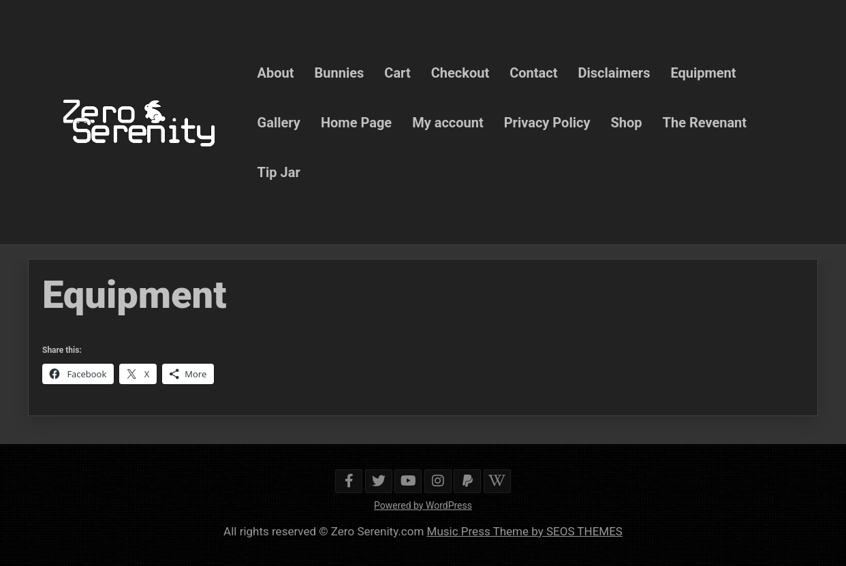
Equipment (703, 72)
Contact (533, 72)
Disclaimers (614, 72)
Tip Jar (278, 171)
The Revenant (705, 122)
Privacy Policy (547, 122)
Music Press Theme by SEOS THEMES (525, 531)
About (275, 72)
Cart (397, 72)
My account (448, 122)
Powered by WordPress (423, 505)
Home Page (356, 122)
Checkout (460, 72)
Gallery (278, 122)
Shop (626, 122)
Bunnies (339, 72)
